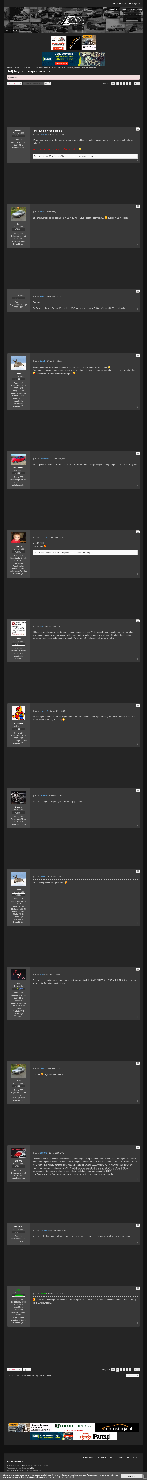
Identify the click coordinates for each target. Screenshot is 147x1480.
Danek (18, 374)
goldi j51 (18, 546)
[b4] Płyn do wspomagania (28, 71)
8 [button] (135, 83)
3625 (21, 556)
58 (21, 140)
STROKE (18, 1161)
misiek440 (18, 724)
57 (21, 302)
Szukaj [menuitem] (14, 31)
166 (21, 1170)
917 (21, 733)
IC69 (18, 984)
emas (18, 639)
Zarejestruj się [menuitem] (119, 3)
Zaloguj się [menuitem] (134, 3)
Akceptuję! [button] (132, 1476)
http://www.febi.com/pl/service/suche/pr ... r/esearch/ (58, 1174)
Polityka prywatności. (15, 1461)
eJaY (19, 293)
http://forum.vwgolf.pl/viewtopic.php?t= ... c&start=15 (100, 1168)
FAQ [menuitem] (7, 31)
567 (21, 233)
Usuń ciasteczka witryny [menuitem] (106, 1457)
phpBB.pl (31, 1468)
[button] (113, 83)
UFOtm (18, 1290)
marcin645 (18, 1227)
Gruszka (18, 807)
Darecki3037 (18, 468)
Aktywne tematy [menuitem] (136, 9)
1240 (21, 1299)
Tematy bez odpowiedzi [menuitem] (117, 9)
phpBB (24, 1465)
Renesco (18, 131)
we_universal (15, 1470)
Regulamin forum (14, 77)
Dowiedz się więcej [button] (66, 1477)
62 (21, 1236)
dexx (18, 224)
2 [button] (120, 83)
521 (21, 817)
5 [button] (130, 83)
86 (21, 648)
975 (21, 477)
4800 (21, 993)
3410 (21, 383)
